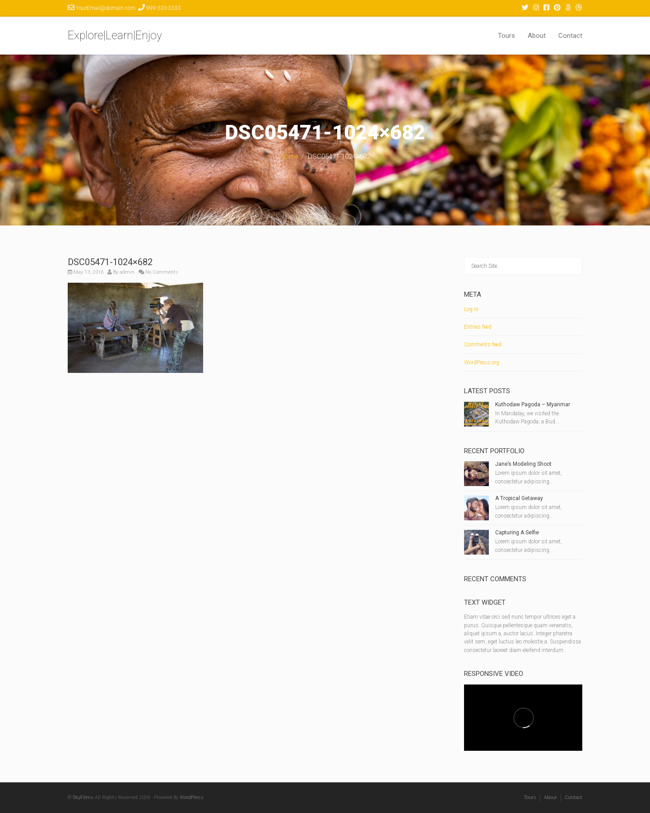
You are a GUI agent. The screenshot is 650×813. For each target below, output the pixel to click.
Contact (570, 36)
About (537, 36)
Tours (506, 36)
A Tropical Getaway (519, 498)
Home (289, 156)
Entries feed (478, 327)
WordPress (192, 797)
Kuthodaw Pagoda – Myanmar (532, 404)
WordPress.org (481, 362)
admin (127, 272)
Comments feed (482, 344)
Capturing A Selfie (517, 532)
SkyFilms (83, 797)
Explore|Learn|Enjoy (115, 35)
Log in (471, 309)
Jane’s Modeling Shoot (523, 464)
